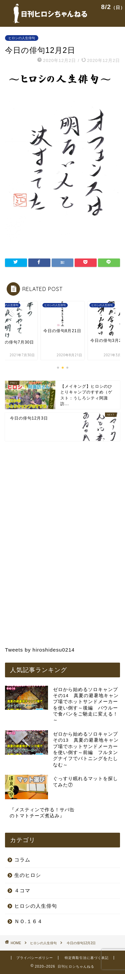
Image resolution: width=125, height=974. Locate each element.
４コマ (22, 890)
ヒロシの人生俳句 (21, 38)
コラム (22, 860)
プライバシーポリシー (34, 958)
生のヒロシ (27, 875)
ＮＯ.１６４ (28, 921)
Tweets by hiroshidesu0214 (40, 650)
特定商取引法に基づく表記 (87, 958)
